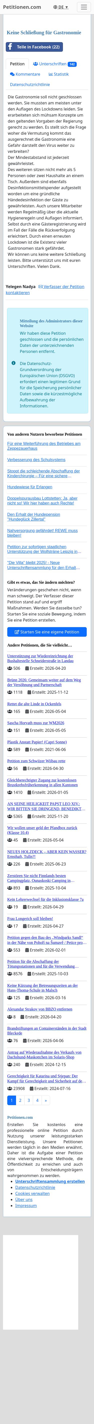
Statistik (59, 169)
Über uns (24, 1294)
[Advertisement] (47, 69)
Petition (17, 158)
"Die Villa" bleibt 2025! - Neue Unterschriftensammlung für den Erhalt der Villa (41, 662)
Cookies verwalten (32, 1288)
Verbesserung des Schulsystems (36, 554)
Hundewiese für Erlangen (29, 581)
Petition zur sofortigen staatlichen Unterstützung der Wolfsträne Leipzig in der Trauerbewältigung (42, 646)
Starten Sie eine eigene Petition (47, 726)
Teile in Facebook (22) (33, 141)
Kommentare (25, 169)
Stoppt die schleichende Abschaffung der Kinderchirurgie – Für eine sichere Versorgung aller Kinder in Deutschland (43, 570)
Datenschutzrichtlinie (30, 179)
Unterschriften (55, 158)
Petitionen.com (22, 7)
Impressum (26, 1300)
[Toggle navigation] (84, 7)
